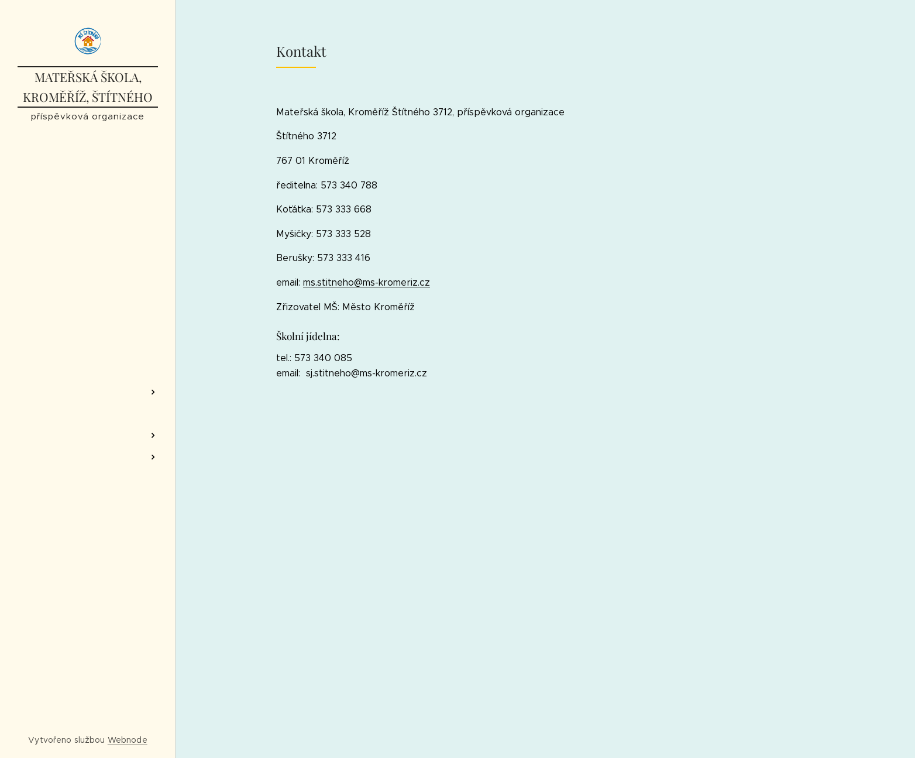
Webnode (127, 740)
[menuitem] (88, 357)
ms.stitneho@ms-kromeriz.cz (366, 282)
